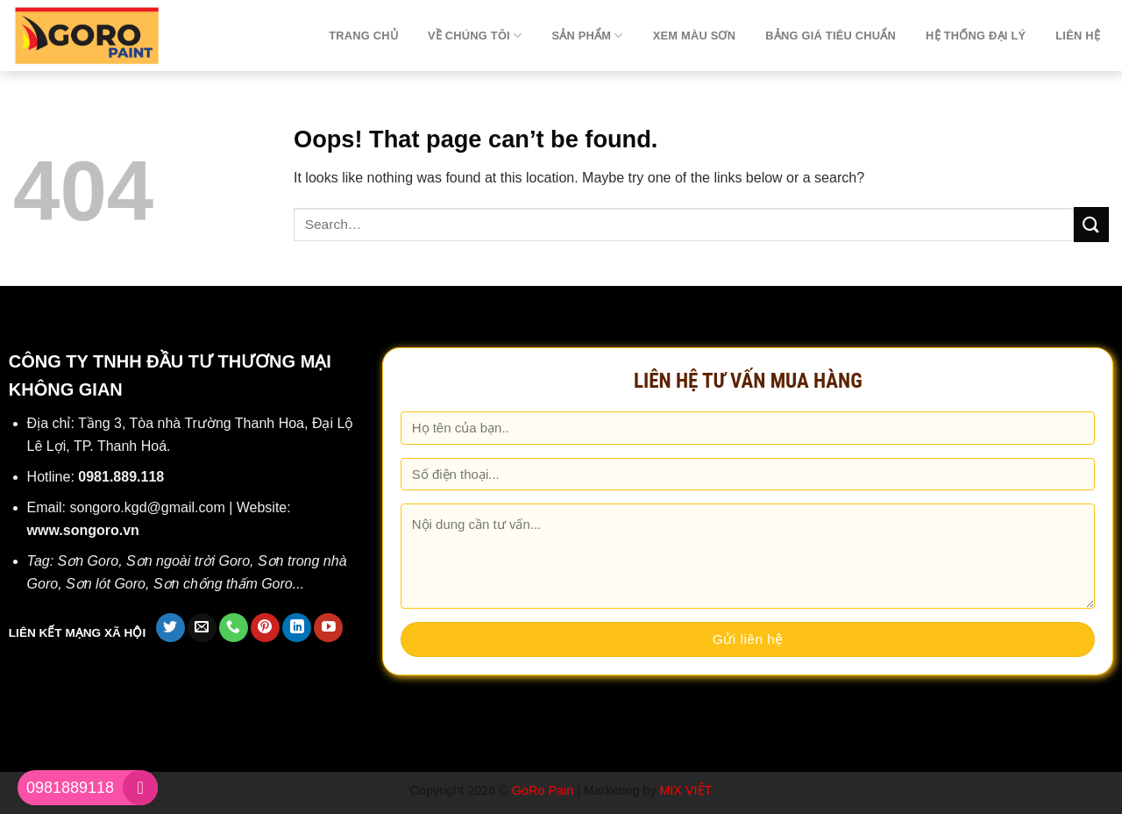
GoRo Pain (542, 790)
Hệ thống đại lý (976, 35)
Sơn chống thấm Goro (223, 583)
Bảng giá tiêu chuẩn (830, 35)
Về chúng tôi (475, 35)
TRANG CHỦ (363, 35)
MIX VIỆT (685, 790)
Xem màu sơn (694, 35)
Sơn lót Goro (106, 583)
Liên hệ (1077, 35)
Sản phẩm (586, 35)
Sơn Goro (88, 560)
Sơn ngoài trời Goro (188, 560)
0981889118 (70, 787)
